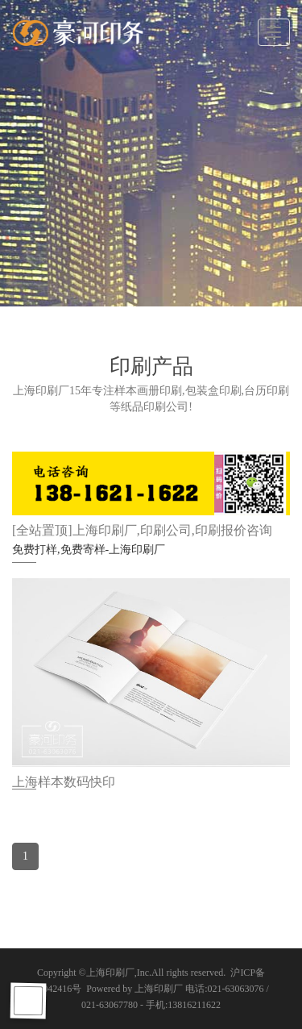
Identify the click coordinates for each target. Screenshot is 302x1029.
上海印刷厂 (110, 972)
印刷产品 (151, 366)
